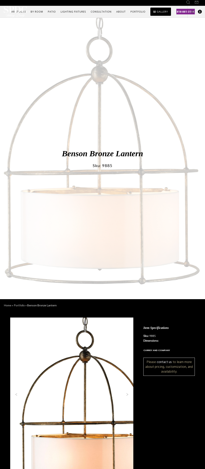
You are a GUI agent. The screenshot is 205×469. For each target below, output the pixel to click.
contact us (164, 362)
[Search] (188, 2)
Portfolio (19, 305)
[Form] (196, 2)
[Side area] (191, 12)
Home (7, 305)
